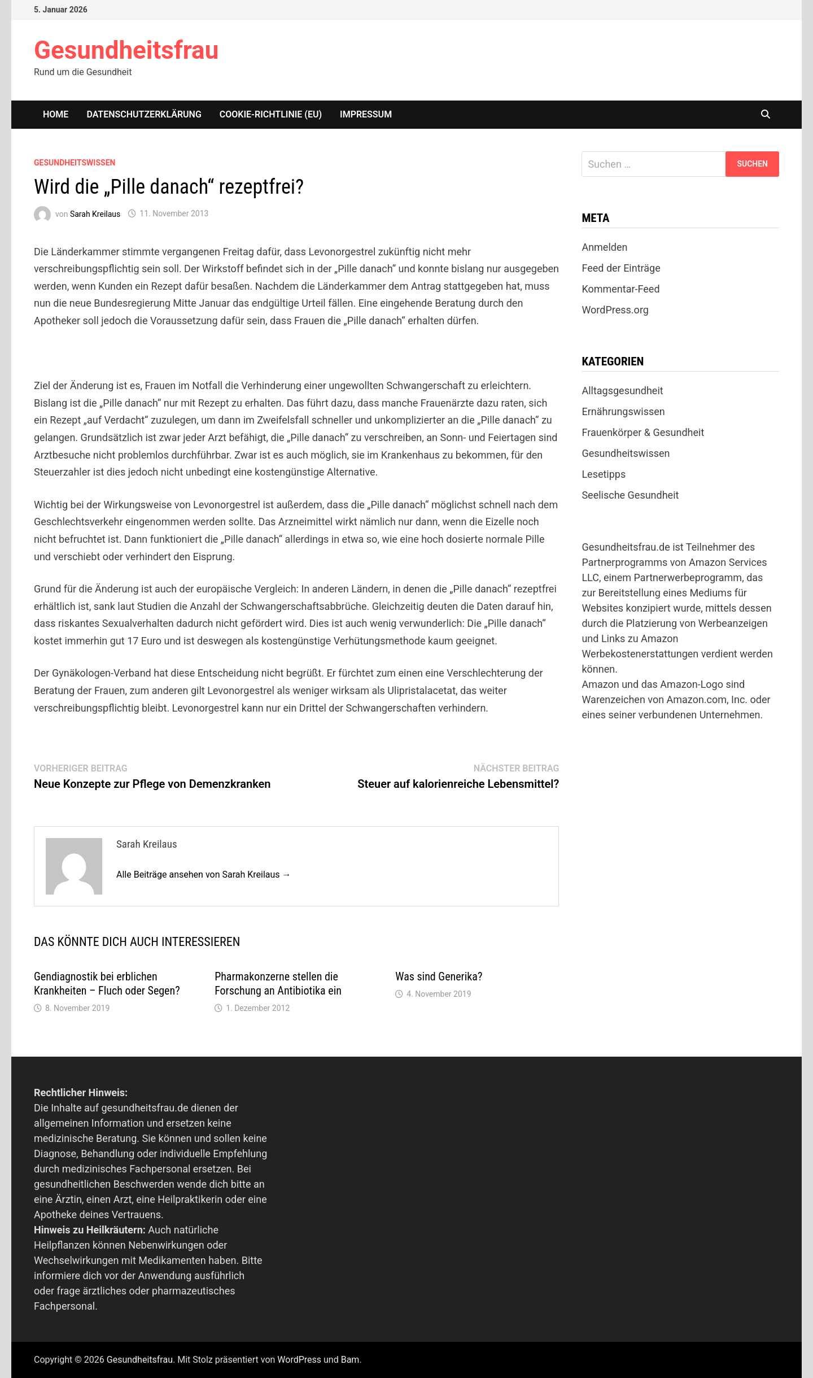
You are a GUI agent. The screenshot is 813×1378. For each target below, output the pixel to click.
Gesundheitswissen (74, 162)
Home (55, 114)
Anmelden (604, 247)
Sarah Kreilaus (95, 213)
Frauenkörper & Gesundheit (643, 432)
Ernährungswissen (623, 411)
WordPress (299, 1359)
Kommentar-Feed (620, 289)
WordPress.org (615, 310)
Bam (350, 1359)
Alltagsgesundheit (622, 390)
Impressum (366, 114)
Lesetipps (604, 474)
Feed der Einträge (621, 268)
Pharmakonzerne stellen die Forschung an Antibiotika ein (278, 983)
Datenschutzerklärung (143, 114)
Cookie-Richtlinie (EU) (271, 114)
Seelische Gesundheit (630, 495)
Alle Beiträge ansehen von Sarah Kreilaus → (203, 874)
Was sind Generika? (438, 976)
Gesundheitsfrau (126, 50)
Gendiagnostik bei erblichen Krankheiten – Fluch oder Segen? (107, 983)
